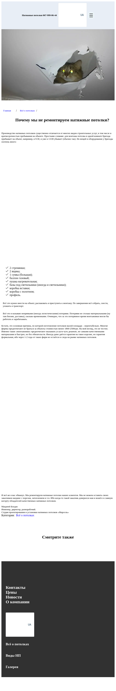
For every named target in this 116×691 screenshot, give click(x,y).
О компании (17, 602)
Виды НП (13, 655)
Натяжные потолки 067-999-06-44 (39, 15)
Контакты (15, 587)
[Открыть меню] (91, 15)
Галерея (12, 667)
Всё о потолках (27, 110)
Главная (7, 110)
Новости (14, 597)
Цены (11, 592)
